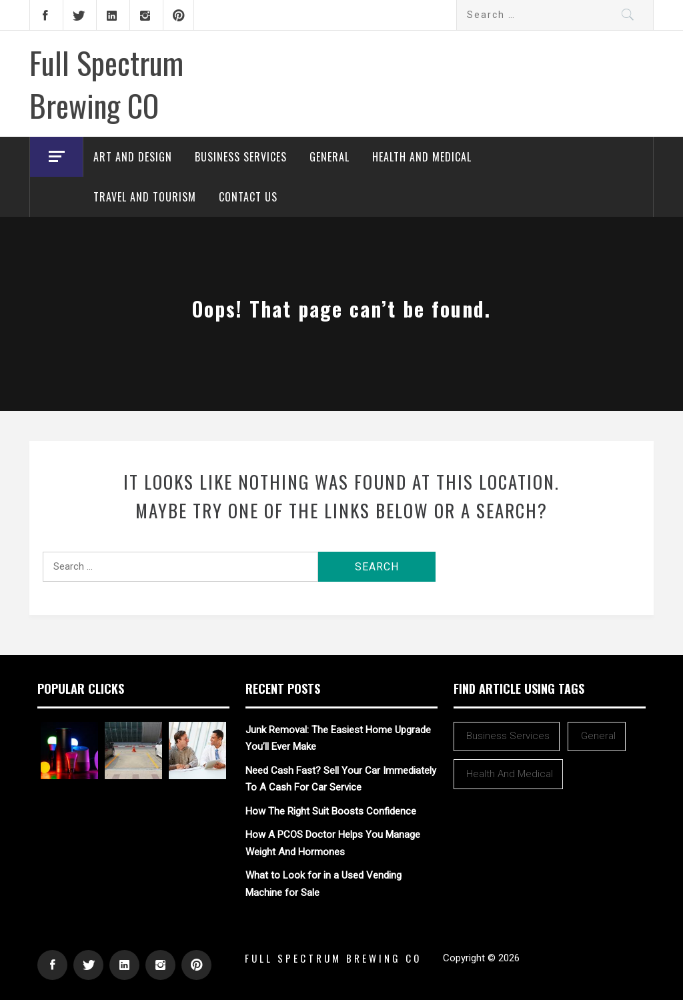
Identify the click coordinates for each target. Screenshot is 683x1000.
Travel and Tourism (144, 197)
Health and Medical (422, 157)
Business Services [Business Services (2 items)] (508, 736)
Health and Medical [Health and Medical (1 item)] (509, 774)
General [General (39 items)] (598, 736)
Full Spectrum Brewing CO (106, 83)
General (329, 157)
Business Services (241, 157)
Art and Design (132, 157)
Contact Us (248, 197)
